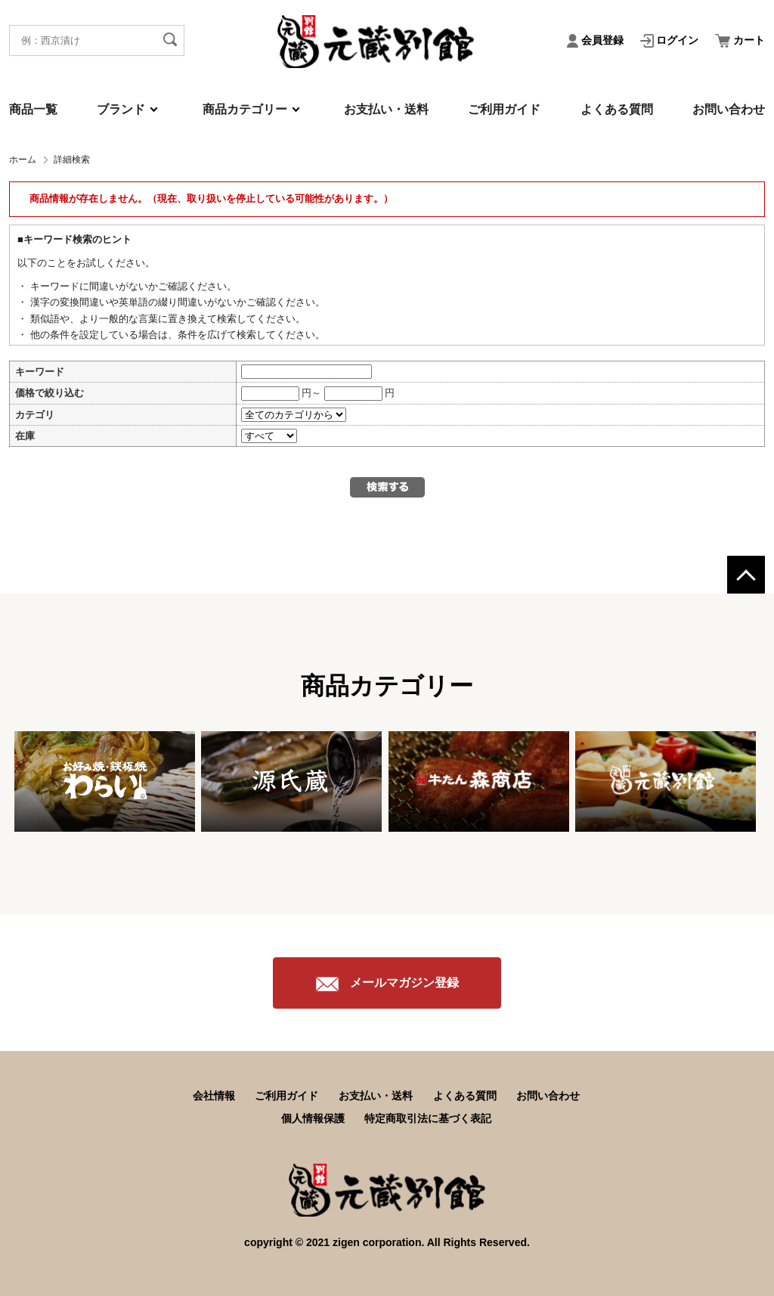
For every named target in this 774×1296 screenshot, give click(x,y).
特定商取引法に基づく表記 (427, 1118)
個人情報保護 (313, 1118)
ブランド (121, 109)
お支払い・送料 (386, 109)
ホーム (22, 159)
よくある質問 (616, 109)
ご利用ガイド (504, 109)
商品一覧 (33, 109)
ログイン (671, 40)
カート (740, 40)
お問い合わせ (728, 109)
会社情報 (214, 1096)
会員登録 (597, 40)
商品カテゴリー (245, 109)
